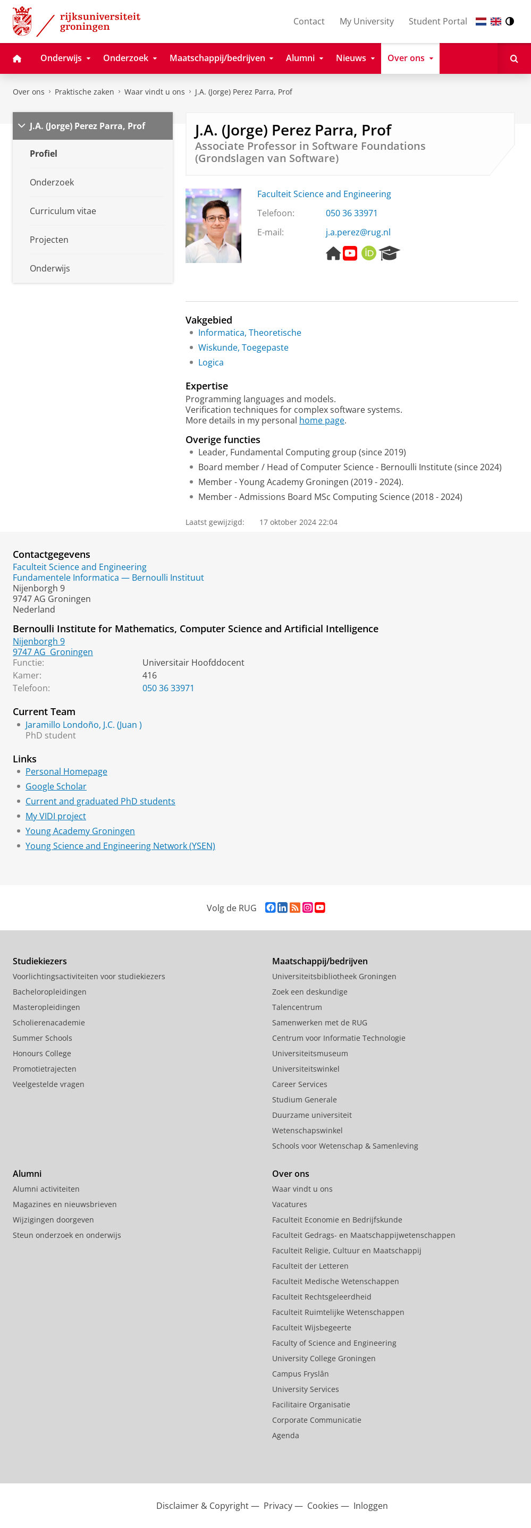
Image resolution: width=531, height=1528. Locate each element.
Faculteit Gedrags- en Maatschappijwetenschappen (364, 1235)
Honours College (42, 1053)
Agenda (285, 1435)
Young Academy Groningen (80, 831)
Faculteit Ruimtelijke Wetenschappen (338, 1312)
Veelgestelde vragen (49, 1084)
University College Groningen (324, 1358)
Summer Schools (42, 1038)
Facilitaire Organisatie (311, 1404)
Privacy (278, 1505)
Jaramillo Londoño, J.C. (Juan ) (84, 725)
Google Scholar (56, 786)
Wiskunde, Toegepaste (243, 347)
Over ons (29, 92)
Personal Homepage (66, 771)
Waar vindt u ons (154, 92)
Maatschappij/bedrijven (320, 961)
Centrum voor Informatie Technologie (339, 1038)
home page (321, 420)
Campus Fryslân (300, 1374)
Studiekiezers (40, 961)
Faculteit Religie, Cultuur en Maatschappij (347, 1250)
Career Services (299, 1084)
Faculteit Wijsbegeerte (311, 1327)
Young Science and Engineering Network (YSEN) (120, 846)
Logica (211, 362)
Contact (309, 21)
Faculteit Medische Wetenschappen (335, 1281)
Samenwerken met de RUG (319, 1022)
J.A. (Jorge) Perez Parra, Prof (243, 92)
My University (367, 21)
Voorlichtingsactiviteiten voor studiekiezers (89, 976)
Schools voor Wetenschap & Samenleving (345, 1146)
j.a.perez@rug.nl (358, 232)
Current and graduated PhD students (100, 801)
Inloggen (370, 1505)
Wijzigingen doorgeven (53, 1220)
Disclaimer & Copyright (202, 1505)
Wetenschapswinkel (307, 1130)
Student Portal (438, 21)
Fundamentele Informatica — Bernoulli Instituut (108, 577)
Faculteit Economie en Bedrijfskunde (337, 1220)
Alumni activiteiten (46, 1189)
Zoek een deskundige (310, 992)
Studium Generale (304, 1099)
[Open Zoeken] (514, 58)
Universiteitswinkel (306, 1069)
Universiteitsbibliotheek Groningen (334, 976)
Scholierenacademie (49, 1022)
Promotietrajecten (45, 1069)
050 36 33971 (352, 213)
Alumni (27, 1173)
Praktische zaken (84, 92)
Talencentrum (297, 1007)
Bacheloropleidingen (50, 992)
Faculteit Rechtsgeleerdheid (322, 1297)
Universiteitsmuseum (310, 1053)
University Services (305, 1389)
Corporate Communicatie (316, 1420)
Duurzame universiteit (312, 1115)
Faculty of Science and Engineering (334, 1343)
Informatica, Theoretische (249, 332)
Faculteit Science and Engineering (324, 194)
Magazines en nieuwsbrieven (65, 1204)
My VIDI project (56, 816)
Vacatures (289, 1204)
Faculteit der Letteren (310, 1266)
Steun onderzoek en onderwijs (67, 1235)
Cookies (323, 1505)
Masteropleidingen (46, 1007)
